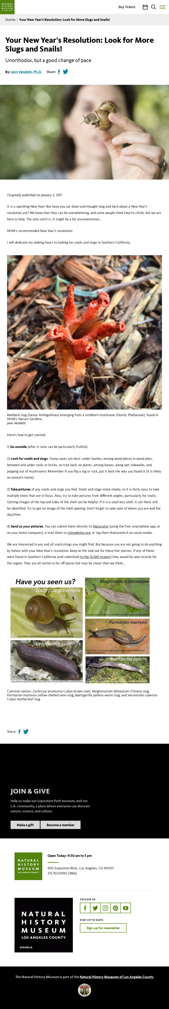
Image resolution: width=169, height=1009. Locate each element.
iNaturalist (100, 526)
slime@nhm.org (79, 533)
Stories (10, 20)
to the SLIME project (95, 557)
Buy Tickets (127, 7)
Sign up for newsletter (103, 928)
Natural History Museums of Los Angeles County (117, 977)
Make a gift (25, 830)
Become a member (60, 830)
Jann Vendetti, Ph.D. (26, 72)
